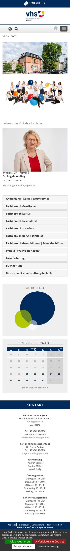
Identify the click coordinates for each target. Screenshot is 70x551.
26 (11, 380)
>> (61, 348)
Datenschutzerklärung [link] (48, 546)
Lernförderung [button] (15, 258)
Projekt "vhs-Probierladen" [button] (23, 250)
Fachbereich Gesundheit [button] (21, 221)
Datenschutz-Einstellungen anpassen (35, 527)
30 (43, 380)
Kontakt (12, 524)
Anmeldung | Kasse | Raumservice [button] (27, 198)
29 (35, 380)
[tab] (35, 199)
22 (35, 374)
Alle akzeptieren (18, 541)
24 (51, 374)
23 (43, 374)
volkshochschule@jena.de (35, 437)
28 (27, 380)
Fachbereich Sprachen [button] (20, 228)
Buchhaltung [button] (14, 265)
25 (59, 374)
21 (27, 374)
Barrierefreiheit (54, 524)
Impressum (23, 524)
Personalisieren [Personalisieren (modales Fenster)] (23, 546)
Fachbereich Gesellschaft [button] (22, 206)
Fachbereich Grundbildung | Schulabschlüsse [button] (34, 243)
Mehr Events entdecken (35, 387)
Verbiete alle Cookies (49, 541)
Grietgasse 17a (35, 421)
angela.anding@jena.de (22, 185)
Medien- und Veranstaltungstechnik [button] (29, 273)
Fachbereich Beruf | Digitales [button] (24, 235)
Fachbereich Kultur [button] (18, 213)
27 (19, 380)
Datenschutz (38, 524)
